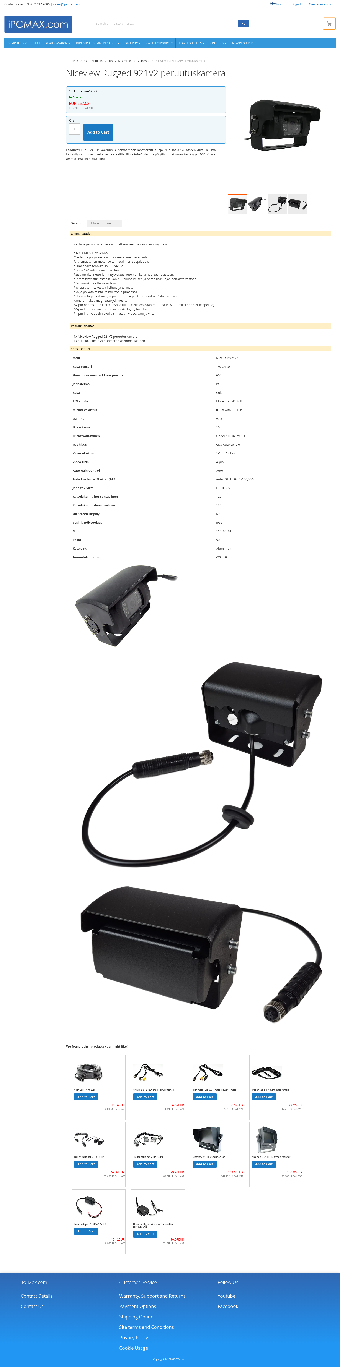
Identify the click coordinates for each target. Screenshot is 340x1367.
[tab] (75, 222)
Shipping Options (137, 1316)
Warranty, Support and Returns (152, 1295)
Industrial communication (96, 43)
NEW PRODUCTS (242, 43)
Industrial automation (50, 43)
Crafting (217, 43)
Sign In (298, 4)
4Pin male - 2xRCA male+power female (154, 1089)
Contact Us (32, 1306)
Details (76, 223)
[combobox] (146, 23)
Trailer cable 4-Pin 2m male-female (270, 1089)
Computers (16, 43)
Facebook (228, 1306)
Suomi (277, 4)
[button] (258, 204)
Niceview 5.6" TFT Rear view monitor (271, 1156)
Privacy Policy (133, 1337)
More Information (104, 223)
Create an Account (322, 4)
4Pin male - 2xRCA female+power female (214, 1089)
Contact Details (36, 1295)
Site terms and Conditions (146, 1327)
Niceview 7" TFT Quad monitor (209, 1156)
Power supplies (190, 43)
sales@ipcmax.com (67, 4)
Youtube (226, 1295)
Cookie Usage (133, 1347)
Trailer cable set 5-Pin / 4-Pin (89, 1156)
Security (131, 43)
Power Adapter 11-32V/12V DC (90, 1224)
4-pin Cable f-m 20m (84, 1089)
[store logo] (38, 23)
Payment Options (137, 1306)
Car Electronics (158, 43)
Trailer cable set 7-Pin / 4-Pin (148, 1156)
